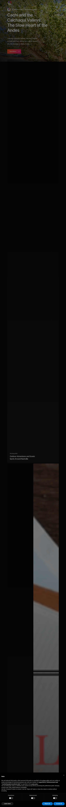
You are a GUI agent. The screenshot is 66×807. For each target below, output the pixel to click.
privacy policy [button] (45, 780)
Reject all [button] (47, 803)
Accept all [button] (59, 803)
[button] (63, 775)
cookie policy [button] (34, 784)
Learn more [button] (7, 803)
